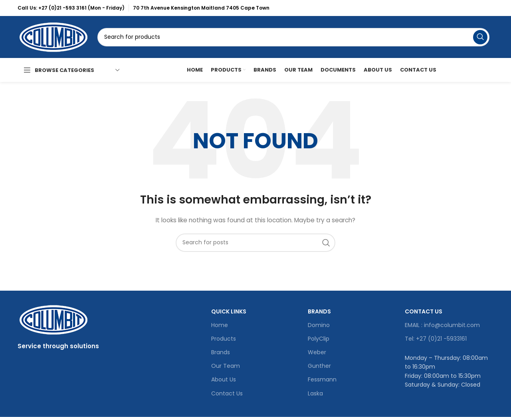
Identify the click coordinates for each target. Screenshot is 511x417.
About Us (223, 379)
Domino (319, 325)
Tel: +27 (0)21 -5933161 (436, 339)
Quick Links (228, 311)
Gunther (319, 366)
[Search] (293, 37)
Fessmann (322, 379)
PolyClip (318, 339)
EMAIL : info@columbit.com (442, 325)
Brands (220, 352)
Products (223, 339)
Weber (317, 352)
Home (219, 325)
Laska (315, 393)
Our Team (225, 366)
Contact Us (227, 393)
